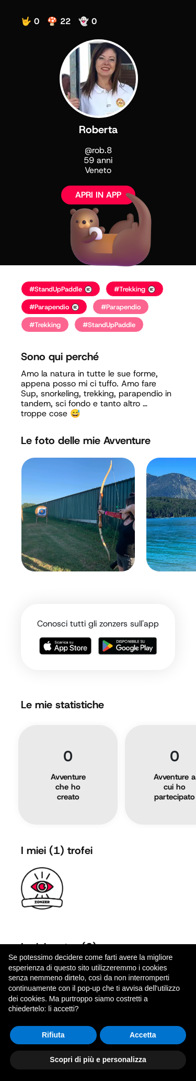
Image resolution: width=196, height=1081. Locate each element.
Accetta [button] (143, 1035)
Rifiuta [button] (53, 1035)
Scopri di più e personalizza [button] (98, 1059)
